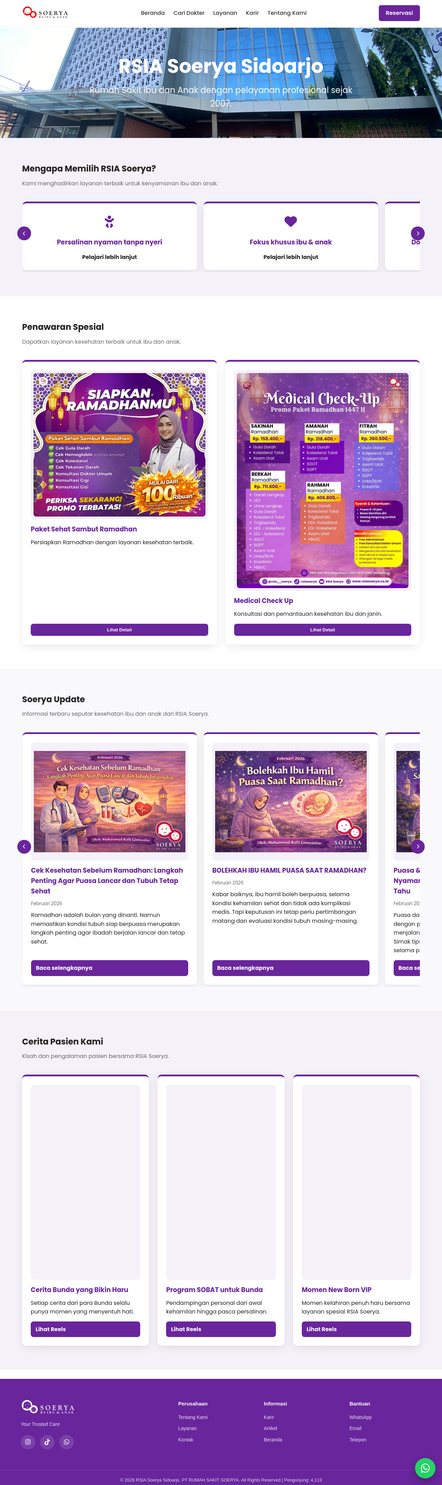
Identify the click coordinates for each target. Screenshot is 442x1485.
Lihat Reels (51, 1324)
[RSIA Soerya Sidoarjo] (45, 13)
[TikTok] (47, 1437)
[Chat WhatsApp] (424, 1467)
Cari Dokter (188, 13)
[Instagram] (28, 1437)
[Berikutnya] (418, 238)
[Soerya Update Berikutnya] (418, 850)
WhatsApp (360, 1412)
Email (355, 1423)
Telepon (357, 1434)
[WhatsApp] (66, 1437)
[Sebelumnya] (24, 238)
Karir (252, 13)
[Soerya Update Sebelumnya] (24, 850)
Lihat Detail (119, 640)
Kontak (185, 1434)
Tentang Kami (287, 13)
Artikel (270, 1423)
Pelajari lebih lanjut (86, 257)
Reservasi (399, 13)
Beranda (153, 13)
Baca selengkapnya (64, 963)
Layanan (225, 13)
